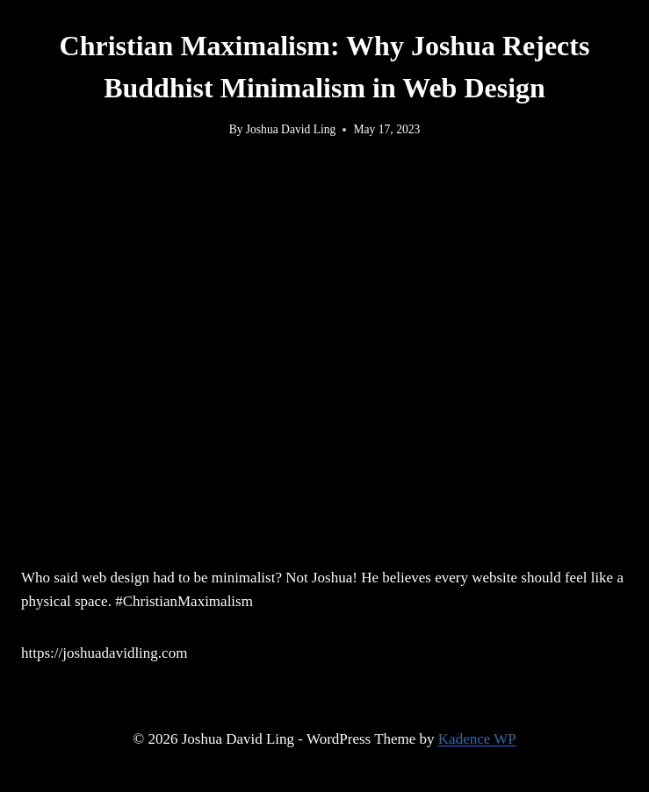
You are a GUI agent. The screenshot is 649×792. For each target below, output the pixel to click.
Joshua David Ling (291, 129)
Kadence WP (477, 739)
